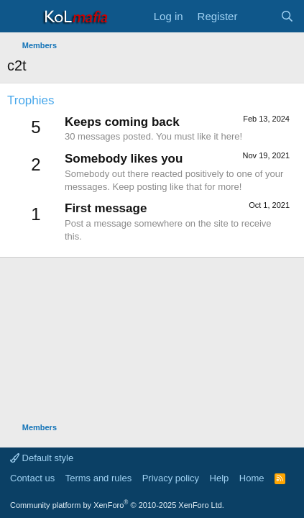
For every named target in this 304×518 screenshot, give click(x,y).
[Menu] (20, 16)
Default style (41, 458)
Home (251, 478)
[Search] (287, 16)
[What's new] (258, 16)
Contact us (32, 478)
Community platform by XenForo (117, 505)
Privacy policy (170, 478)
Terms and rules (98, 478)
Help (219, 478)
